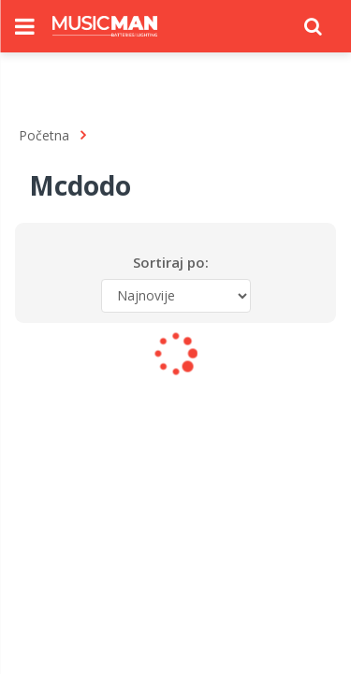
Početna (44, 135)
